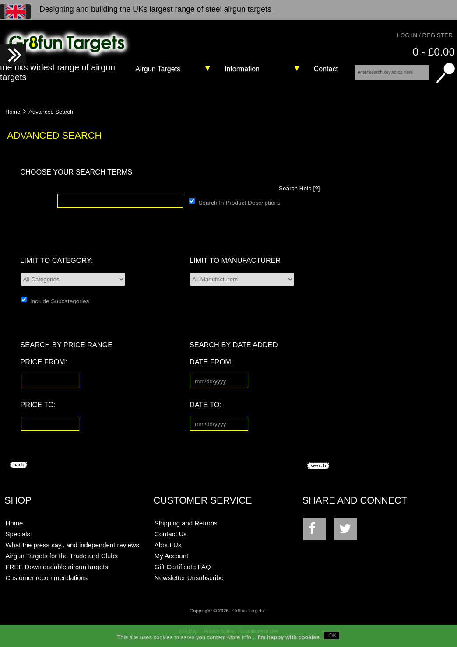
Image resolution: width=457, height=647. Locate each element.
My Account (171, 556)
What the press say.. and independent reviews (72, 545)
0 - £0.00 (433, 52)
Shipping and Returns (186, 523)
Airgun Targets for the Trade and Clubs (61, 556)
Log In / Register (425, 35)
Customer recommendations (46, 577)
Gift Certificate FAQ (183, 566)
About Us (168, 545)
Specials (17, 534)
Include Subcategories (59, 300)
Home (12, 111)
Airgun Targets (157, 69)
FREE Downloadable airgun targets (56, 566)
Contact (326, 69)
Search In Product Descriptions (239, 202)
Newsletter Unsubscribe (189, 577)
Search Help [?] (299, 188)
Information (242, 69)
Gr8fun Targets (248, 610)
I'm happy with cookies (288, 640)
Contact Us (171, 534)
